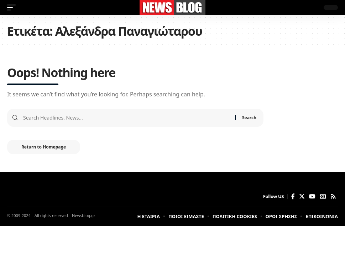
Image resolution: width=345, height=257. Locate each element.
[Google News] (323, 196)
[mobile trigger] (13, 7)
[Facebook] (293, 196)
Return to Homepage (43, 147)
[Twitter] (302, 196)
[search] (312, 7)
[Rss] (333, 196)
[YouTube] (312, 196)
